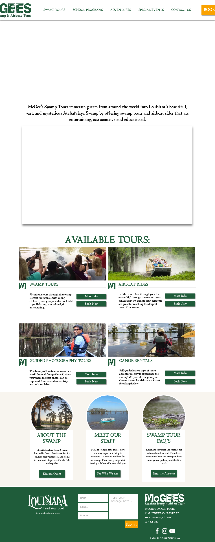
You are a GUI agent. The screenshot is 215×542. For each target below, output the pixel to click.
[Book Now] (91, 303)
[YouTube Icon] (172, 531)
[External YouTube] (107, 174)
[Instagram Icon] (164, 531)
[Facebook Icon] (157, 531)
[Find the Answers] (164, 473)
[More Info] (91, 296)
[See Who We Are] (107, 473)
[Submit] (131, 524)
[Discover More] (52, 474)
